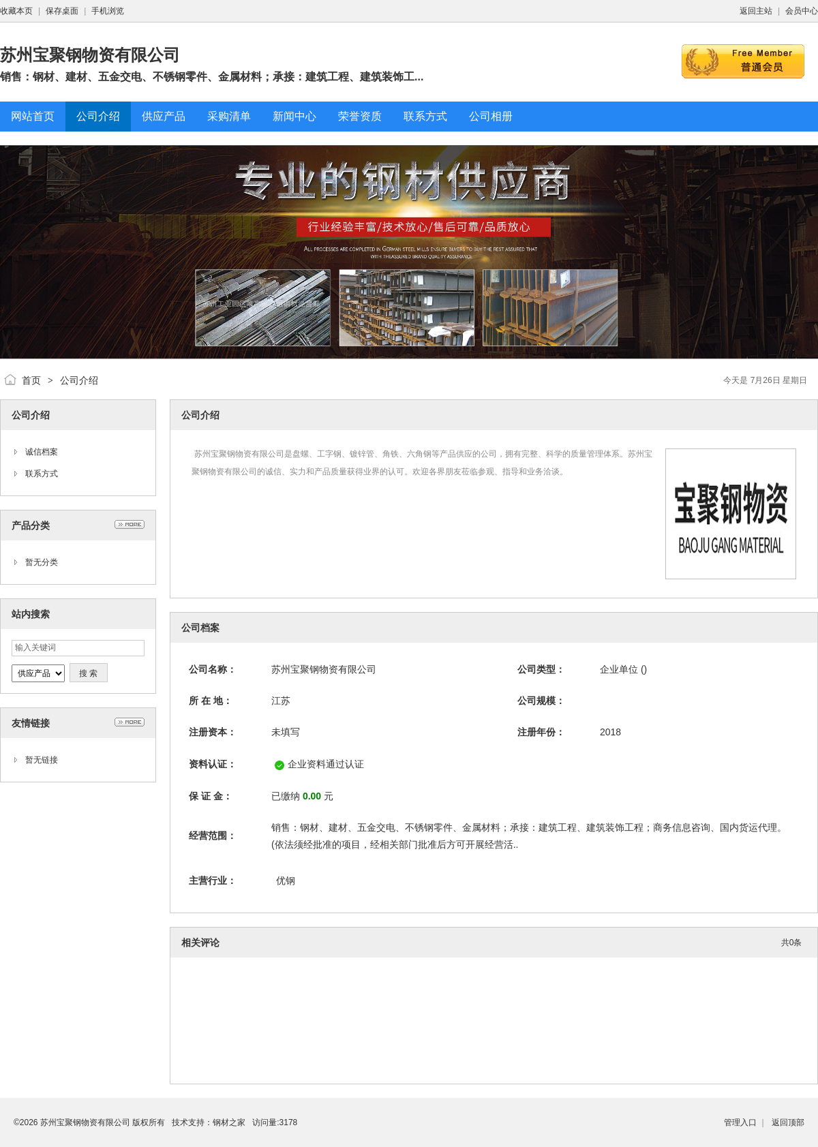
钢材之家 (229, 1122)
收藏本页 (16, 11)
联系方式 (41, 473)
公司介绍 (79, 380)
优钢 (285, 880)
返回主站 (756, 11)
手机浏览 (107, 11)
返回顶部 (788, 1122)
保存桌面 (62, 11)
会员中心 (801, 11)
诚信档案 (41, 452)
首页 (31, 380)
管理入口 (740, 1122)
